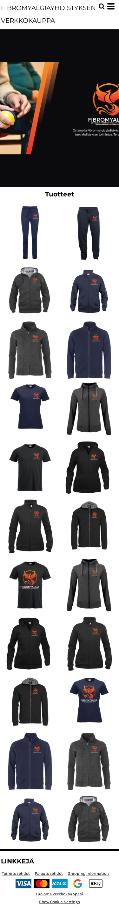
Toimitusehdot (16, 873)
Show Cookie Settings (59, 901)
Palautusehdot (49, 873)
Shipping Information (88, 873)
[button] (101, 6)
